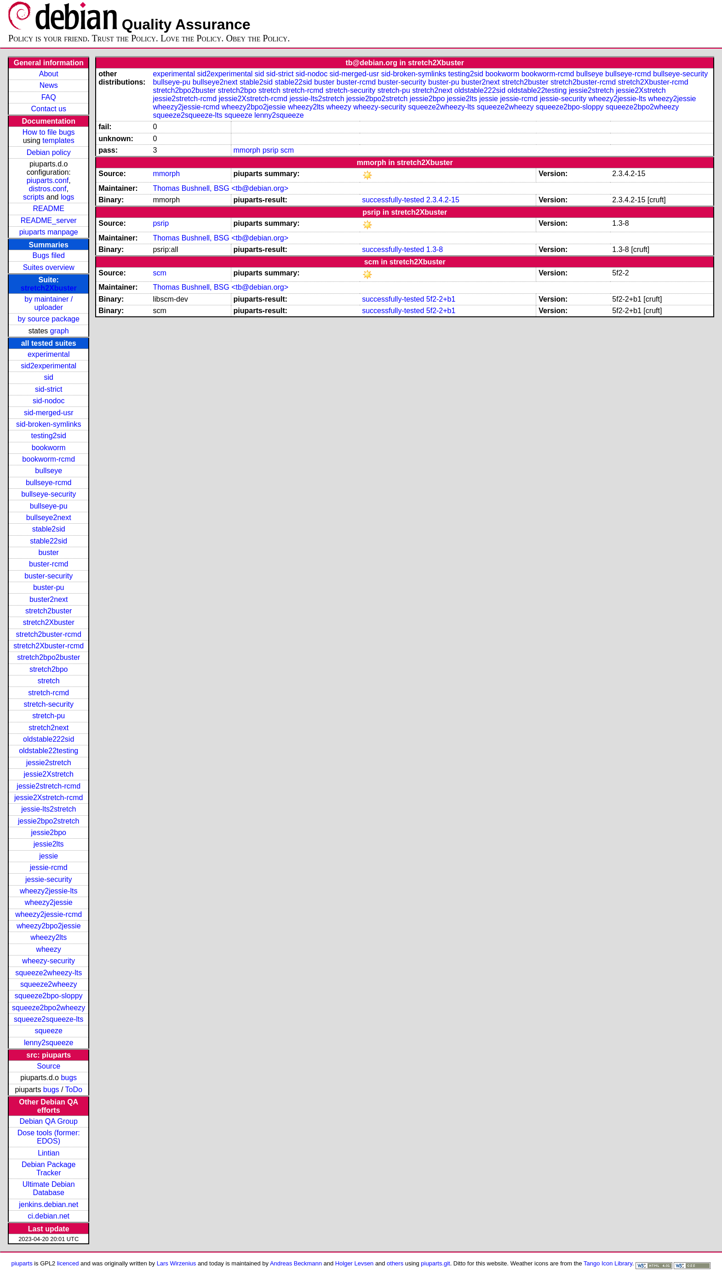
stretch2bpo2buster (48, 657)
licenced (68, 1263)
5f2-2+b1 (441, 299)
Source (48, 1066)
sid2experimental (48, 366)
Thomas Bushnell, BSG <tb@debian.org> (220, 188)
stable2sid (48, 529)
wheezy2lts (48, 937)
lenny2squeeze (49, 1043)
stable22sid (48, 541)
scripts (33, 197)
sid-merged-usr (49, 413)
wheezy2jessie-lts (48, 891)
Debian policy (49, 152)
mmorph (247, 150)
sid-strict (49, 389)
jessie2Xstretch (48, 774)
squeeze (48, 1031)
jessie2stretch (48, 763)
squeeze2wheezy (48, 984)
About (48, 74)
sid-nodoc (48, 401)
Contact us (48, 109)
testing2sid (48, 436)
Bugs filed (49, 255)
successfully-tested (393, 200)
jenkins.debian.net (48, 1204)
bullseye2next (48, 517)
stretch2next (49, 728)
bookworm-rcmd (48, 459)
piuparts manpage (48, 232)
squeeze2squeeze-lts (48, 1019)
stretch (49, 681)
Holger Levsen (354, 1263)
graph (59, 331)
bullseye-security (48, 494)
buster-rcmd (48, 564)
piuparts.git (435, 1263)
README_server (49, 220)
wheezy (48, 949)
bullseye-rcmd (49, 482)
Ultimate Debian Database (49, 1188)
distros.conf (48, 189)
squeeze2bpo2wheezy (48, 1008)
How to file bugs (49, 132)
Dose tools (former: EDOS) (48, 1137)
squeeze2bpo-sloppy (49, 996)
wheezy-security (48, 961)
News (49, 85)
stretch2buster (48, 611)
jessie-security (48, 879)
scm (287, 150)
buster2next (48, 599)
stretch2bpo (48, 669)
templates (58, 140)
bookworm (49, 448)
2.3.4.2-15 (442, 200)
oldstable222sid (48, 739)
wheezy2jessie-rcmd (48, 914)
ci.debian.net (48, 1216)
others (395, 1263)
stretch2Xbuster (49, 288)
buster (48, 552)
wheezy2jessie (49, 902)
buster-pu (48, 587)
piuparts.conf (48, 180)
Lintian (48, 1153)
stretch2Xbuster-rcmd (48, 646)
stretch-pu (48, 716)
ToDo (73, 1089)
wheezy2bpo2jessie (49, 926)
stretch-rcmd (48, 693)
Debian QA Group (49, 1121)
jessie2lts (49, 844)
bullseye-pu (49, 506)
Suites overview (48, 267)
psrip (271, 150)
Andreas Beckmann (296, 1263)
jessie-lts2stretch (48, 809)
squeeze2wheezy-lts (48, 973)
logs (67, 197)
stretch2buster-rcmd (48, 634)
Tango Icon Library (608, 1263)
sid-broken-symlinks (48, 424)
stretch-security (48, 704)
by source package (49, 319)
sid (48, 377)
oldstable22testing (48, 751)
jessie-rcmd (49, 867)
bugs (69, 1077)
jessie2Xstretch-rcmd (48, 797)
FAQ (48, 97)
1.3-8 (434, 249)
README (48, 208)
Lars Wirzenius (176, 1263)
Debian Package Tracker (48, 1169)
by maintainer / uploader (48, 303)
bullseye (48, 471)
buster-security (48, 576)
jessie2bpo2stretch (48, 821)
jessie (48, 856)
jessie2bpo (48, 832)
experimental (49, 354)
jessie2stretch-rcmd (48, 786)
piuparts (22, 1263)
